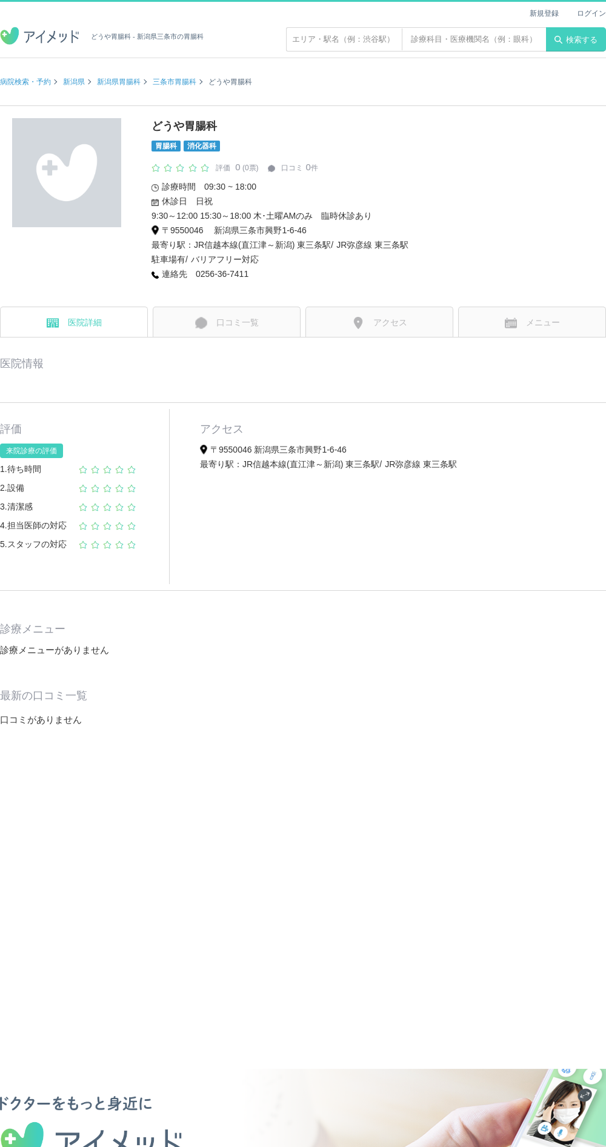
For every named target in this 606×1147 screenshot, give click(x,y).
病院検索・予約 (25, 82)
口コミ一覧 (227, 323)
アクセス (379, 323)
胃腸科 (166, 146)
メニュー (532, 323)
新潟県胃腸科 (119, 82)
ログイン (591, 13)
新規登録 (544, 13)
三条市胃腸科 (174, 82)
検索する (576, 39)
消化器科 (201, 146)
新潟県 (74, 82)
